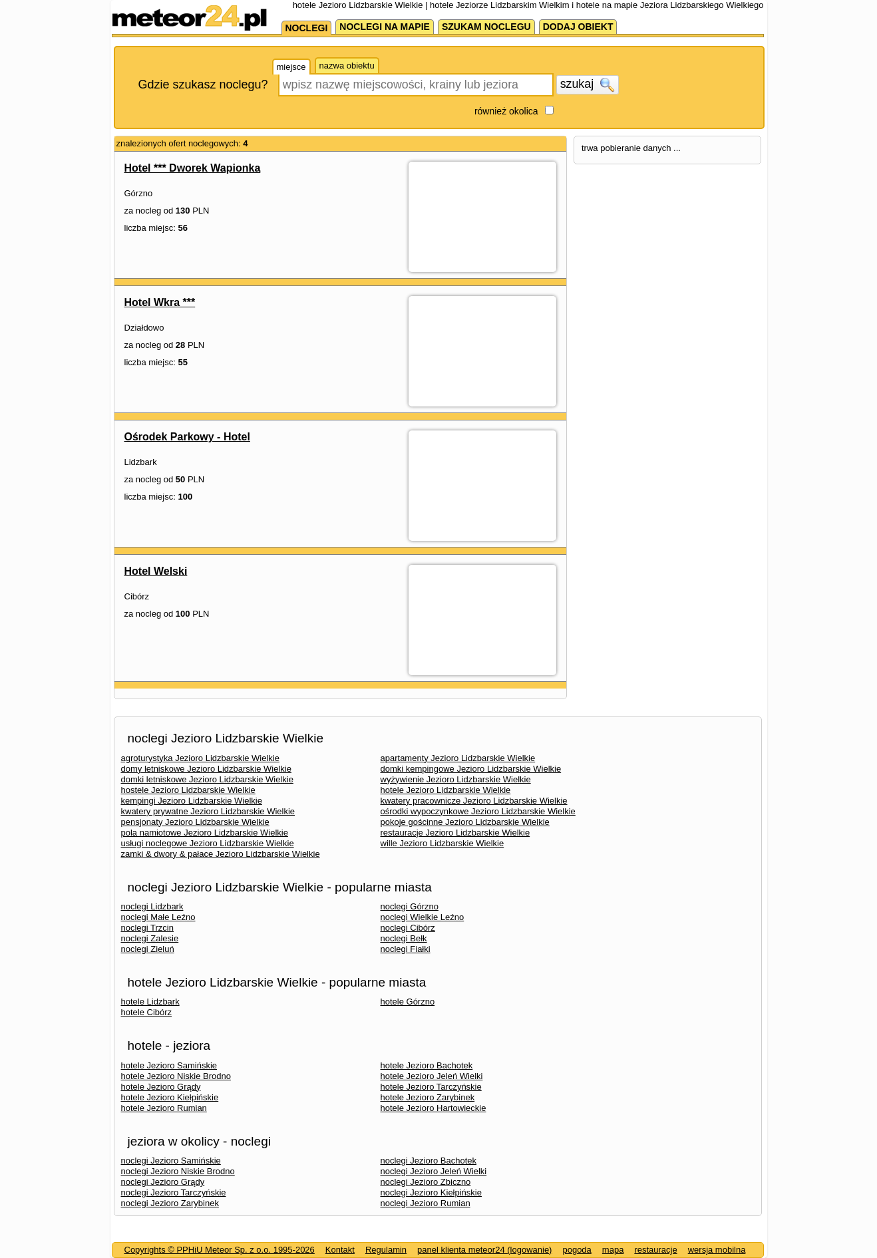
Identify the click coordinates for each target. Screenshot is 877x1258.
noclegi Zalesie (150, 938)
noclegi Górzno (409, 906)
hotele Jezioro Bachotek (427, 1065)
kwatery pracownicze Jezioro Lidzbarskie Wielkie (474, 801)
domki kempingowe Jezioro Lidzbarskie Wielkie (471, 769)
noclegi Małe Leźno (158, 917)
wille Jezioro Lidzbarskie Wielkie (442, 843)
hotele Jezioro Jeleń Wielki (432, 1076)
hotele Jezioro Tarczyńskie (431, 1087)
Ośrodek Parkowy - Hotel (187, 436)
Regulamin (386, 1250)
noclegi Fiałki (406, 949)
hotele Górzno (408, 1002)
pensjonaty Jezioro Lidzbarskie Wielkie (195, 822)
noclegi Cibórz (408, 928)
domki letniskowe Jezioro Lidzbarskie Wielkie (207, 779)
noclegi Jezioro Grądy (163, 1182)
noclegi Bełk (404, 938)
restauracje (655, 1250)
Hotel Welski (156, 571)
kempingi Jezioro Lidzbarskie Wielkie (191, 801)
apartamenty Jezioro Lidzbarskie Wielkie (458, 758)
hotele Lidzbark (150, 1002)
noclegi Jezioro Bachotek (429, 1161)
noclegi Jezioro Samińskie (171, 1161)
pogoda (576, 1250)
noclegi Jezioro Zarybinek (170, 1203)
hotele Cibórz (146, 1012)
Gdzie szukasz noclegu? (203, 84)
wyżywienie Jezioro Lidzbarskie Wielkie (456, 779)
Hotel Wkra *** (160, 302)
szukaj (587, 84)
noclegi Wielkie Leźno (422, 917)
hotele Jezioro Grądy (161, 1087)
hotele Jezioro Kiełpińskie (170, 1097)
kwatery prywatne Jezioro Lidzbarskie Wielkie (208, 811)
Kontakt (340, 1250)
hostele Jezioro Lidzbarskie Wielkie (188, 790)
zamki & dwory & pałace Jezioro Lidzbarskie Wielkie (220, 854)
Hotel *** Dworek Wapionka (192, 168)
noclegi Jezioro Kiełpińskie (431, 1192)
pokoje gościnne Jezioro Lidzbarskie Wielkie (465, 822)
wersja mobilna (717, 1250)
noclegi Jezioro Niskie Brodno (178, 1171)
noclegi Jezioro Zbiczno (426, 1182)
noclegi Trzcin (147, 928)
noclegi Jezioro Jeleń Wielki (434, 1171)
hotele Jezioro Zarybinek (428, 1097)
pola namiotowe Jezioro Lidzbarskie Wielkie (204, 833)
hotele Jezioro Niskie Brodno (176, 1076)
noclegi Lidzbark (152, 906)
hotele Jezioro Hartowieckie (433, 1108)
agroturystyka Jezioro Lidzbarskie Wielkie (200, 758)
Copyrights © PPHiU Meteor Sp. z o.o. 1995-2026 (219, 1250)
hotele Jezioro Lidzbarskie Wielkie (446, 790)
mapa (613, 1250)
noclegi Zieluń (147, 949)
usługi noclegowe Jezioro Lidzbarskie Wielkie (207, 843)
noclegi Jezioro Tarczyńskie (173, 1192)
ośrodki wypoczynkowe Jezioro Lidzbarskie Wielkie (478, 811)
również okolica (506, 111)
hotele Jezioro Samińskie (169, 1065)
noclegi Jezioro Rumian (425, 1203)
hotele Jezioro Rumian (164, 1108)
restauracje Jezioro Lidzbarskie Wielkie (455, 833)
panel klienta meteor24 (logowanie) (484, 1250)
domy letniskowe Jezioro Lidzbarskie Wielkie (206, 769)
